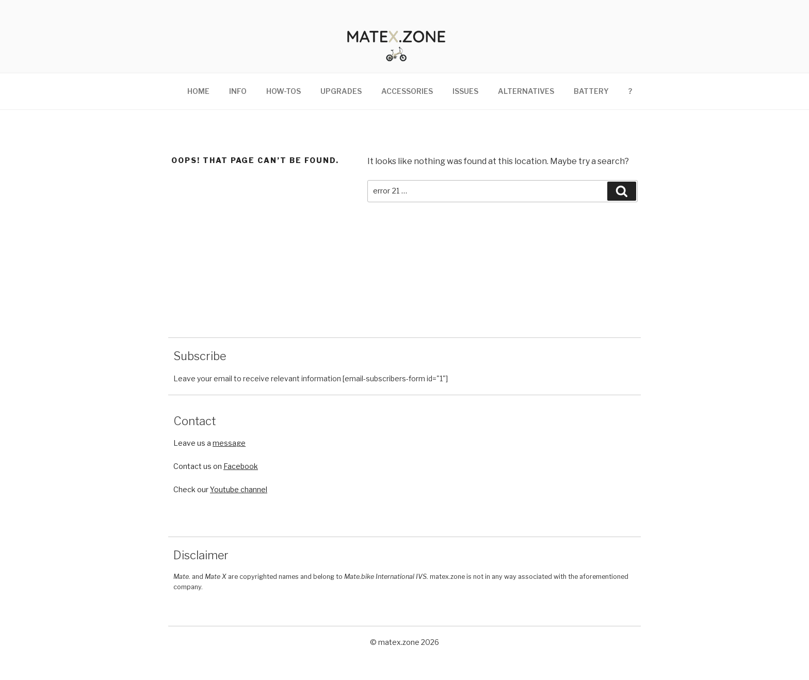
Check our (220, 499)
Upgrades (341, 102)
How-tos (283, 102)
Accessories (407, 102)
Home (198, 102)
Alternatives (526, 102)
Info (238, 102)
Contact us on (215, 477)
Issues (465, 102)
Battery (591, 102)
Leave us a (209, 453)
